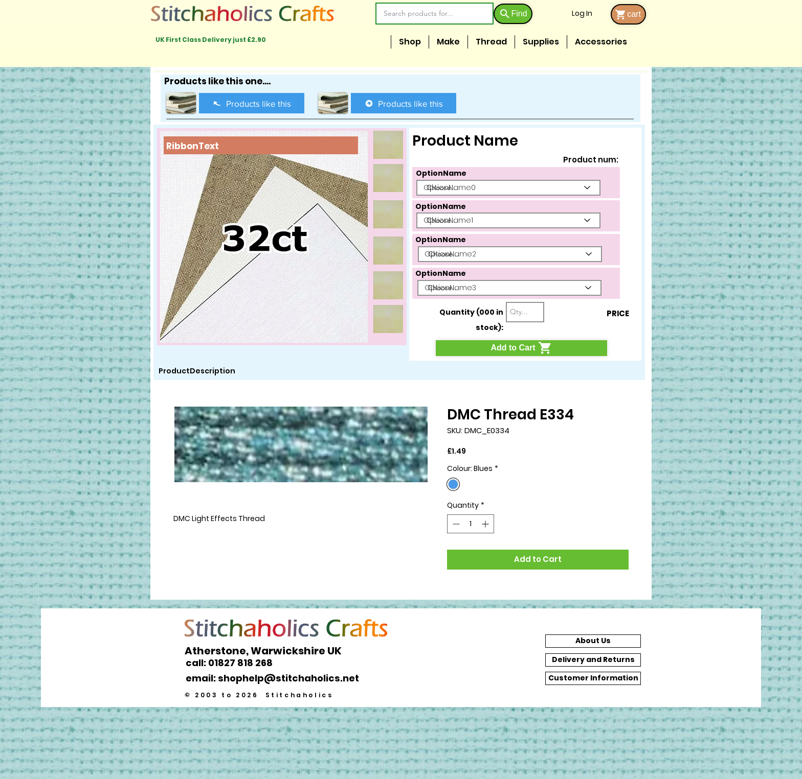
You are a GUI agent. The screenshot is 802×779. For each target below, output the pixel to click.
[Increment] (486, 524)
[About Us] (593, 641)
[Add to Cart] (521, 348)
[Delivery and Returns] (593, 660)
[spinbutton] (470, 524)
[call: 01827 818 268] (235, 662)
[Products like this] (251, 103)
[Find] (513, 14)
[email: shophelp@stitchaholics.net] (275, 678)
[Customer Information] (593, 678)
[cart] (628, 14)
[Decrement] (455, 524)
